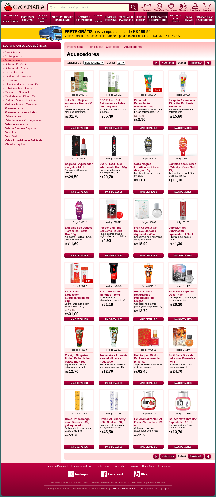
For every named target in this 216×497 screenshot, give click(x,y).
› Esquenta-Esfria (13, 72)
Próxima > (196, 62)
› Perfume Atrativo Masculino (20, 104)
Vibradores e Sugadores (10, 18)
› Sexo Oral (10, 136)
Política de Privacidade (123, 488)
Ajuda (167, 488)
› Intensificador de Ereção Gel (21, 84)
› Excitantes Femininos (17, 76)
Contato (134, 466)
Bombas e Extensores (84, 18)
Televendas (119, 466)
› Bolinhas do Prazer (15, 68)
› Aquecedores (12, 60)
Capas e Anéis (99, 18)
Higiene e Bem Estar (176, 18)
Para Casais (188, 18)
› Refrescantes (12, 116)
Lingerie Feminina (111, 18)
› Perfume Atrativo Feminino (20, 100)
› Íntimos (17, 88)
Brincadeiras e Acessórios (204, 18)
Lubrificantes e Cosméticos (157, 18)
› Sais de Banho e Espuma (19, 128)
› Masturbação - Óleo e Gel (19, 96)
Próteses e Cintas (27, 18)
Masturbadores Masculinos (62, 18)
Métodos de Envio (83, 466)
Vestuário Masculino (126, 18)
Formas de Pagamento (57, 466)
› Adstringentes (12, 56)
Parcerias (165, 466)
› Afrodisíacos (11, 52)
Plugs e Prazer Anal (43, 18)
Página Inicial (75, 46)
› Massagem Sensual (16, 92)
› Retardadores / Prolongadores (22, 120)
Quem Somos (149, 466)
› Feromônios (11, 80)
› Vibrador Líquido (14, 144)
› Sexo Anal (10, 132)
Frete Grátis (103, 466)
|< (156, 62)
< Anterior (168, 62)
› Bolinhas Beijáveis (15, 64)
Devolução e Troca (149, 488)
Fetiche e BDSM (141, 18)
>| (208, 62)
